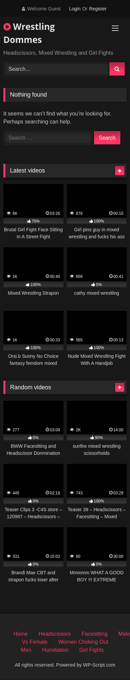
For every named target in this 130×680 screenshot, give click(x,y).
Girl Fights (91, 650)
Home (20, 634)
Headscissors (55, 634)
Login (74, 8)
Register (97, 8)
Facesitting (94, 634)
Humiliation (55, 650)
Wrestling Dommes (29, 33)
